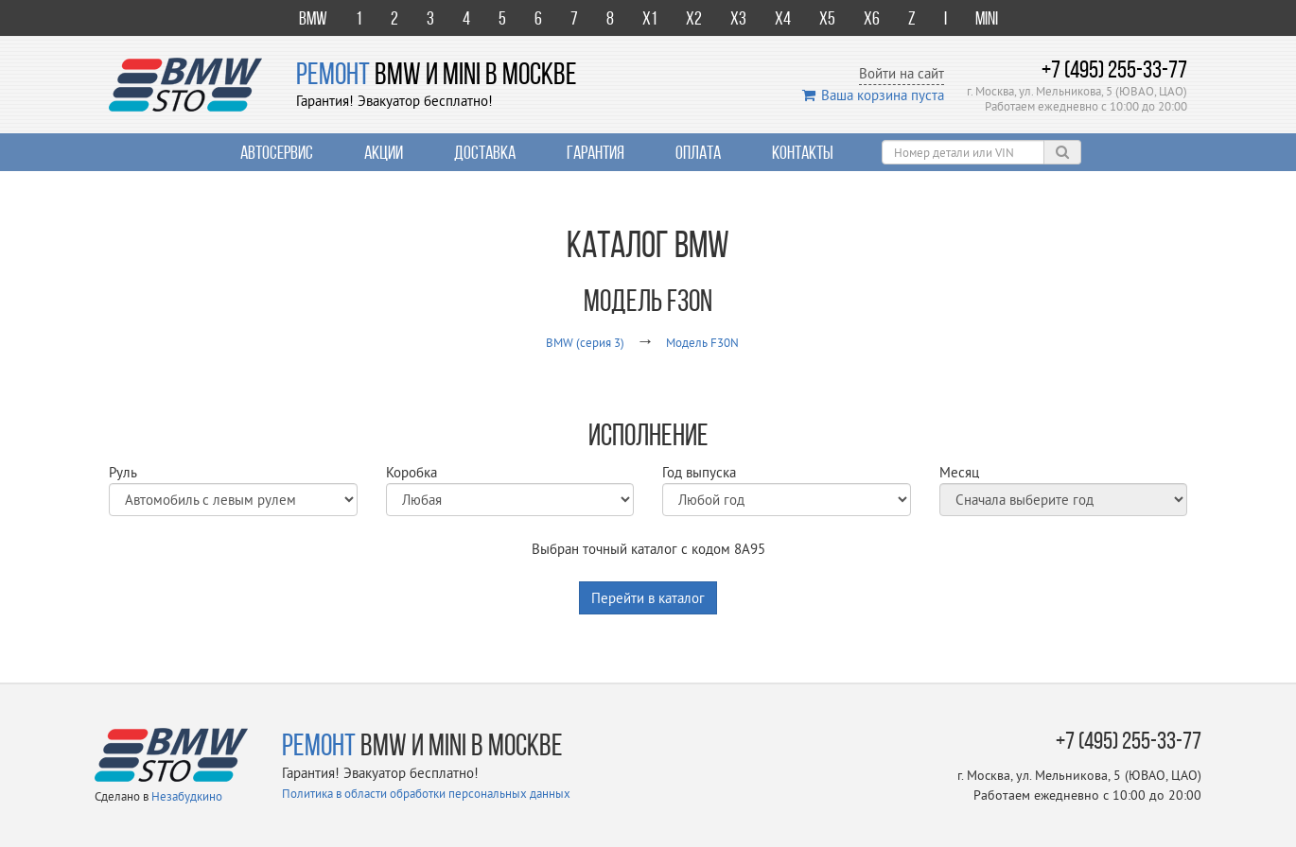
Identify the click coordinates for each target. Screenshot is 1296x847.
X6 (872, 18)
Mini (986, 18)
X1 (649, 18)
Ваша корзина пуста (873, 95)
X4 (783, 18)
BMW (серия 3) (585, 342)
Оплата (698, 152)
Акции (383, 152)
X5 (827, 18)
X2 (694, 18)
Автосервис (276, 152)
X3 (738, 18)
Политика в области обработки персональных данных (426, 793)
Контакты (802, 152)
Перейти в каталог (648, 598)
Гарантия (595, 152)
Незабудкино (186, 796)
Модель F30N (702, 342)
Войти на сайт (901, 73)
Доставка (485, 152)
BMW (313, 18)
